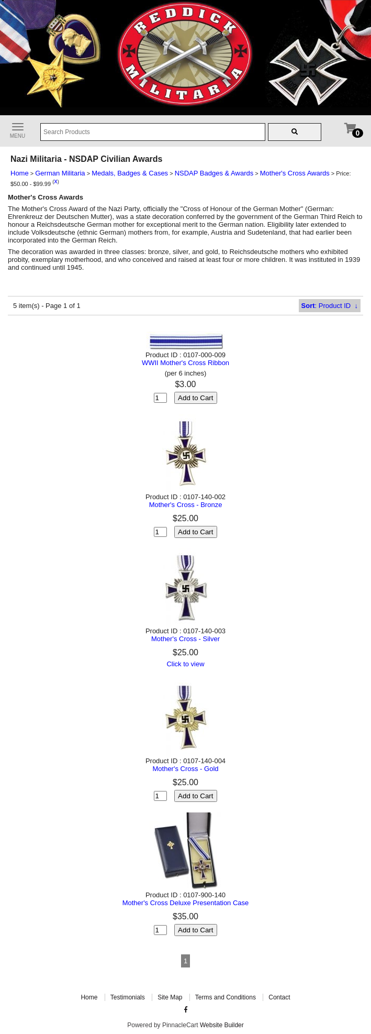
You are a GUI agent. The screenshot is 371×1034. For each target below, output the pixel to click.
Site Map (170, 997)
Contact (279, 997)
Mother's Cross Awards (295, 173)
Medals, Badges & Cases (130, 173)
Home (19, 173)
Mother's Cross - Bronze (185, 505)
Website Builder (222, 1025)
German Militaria (60, 173)
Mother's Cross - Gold (185, 769)
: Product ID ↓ (329, 306)
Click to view (185, 664)
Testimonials (127, 997)
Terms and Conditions (225, 997)
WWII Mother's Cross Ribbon (185, 363)
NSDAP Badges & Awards (214, 173)
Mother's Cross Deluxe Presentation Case (185, 903)
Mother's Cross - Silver (185, 639)
